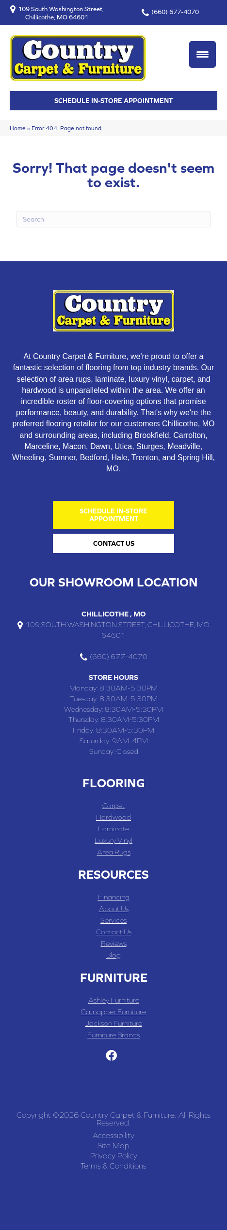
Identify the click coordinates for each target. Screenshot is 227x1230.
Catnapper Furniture (113, 1011)
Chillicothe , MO (113, 614)
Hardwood (113, 817)
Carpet (113, 805)
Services (113, 920)
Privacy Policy (113, 1155)
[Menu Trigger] (202, 54)
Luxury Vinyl (113, 840)
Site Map (113, 1145)
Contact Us (113, 932)
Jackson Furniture (113, 1023)
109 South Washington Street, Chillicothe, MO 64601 (61, 12)
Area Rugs (113, 852)
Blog (113, 955)
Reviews (114, 943)
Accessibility (113, 1135)
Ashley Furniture (113, 1000)
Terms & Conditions (113, 1166)
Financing (114, 897)
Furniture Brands (113, 1035)
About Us (114, 908)
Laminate (113, 829)
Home (18, 128)
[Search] (113, 219)
